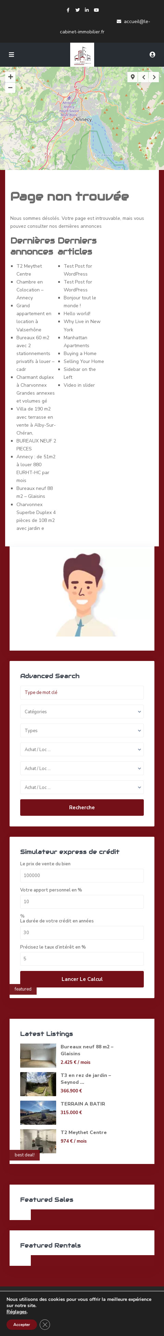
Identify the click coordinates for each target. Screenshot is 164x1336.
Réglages (17, 1312)
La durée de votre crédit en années (57, 921)
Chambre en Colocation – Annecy (29, 290)
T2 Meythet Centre (84, 1132)
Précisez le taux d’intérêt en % (53, 947)
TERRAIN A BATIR (83, 1104)
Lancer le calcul (82, 979)
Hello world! (77, 313)
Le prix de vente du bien (45, 864)
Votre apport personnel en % (51, 890)
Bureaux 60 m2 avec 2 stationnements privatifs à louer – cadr (35, 353)
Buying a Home (80, 353)
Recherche (82, 807)
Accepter (21, 1324)
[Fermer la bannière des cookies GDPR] (45, 1324)
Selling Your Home (84, 361)
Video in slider (79, 385)
